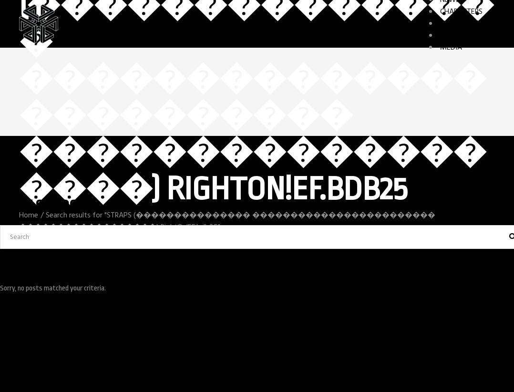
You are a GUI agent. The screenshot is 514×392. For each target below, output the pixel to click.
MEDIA (451, 47)
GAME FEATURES (467, 24)
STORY (451, 36)
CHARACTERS (461, 12)
